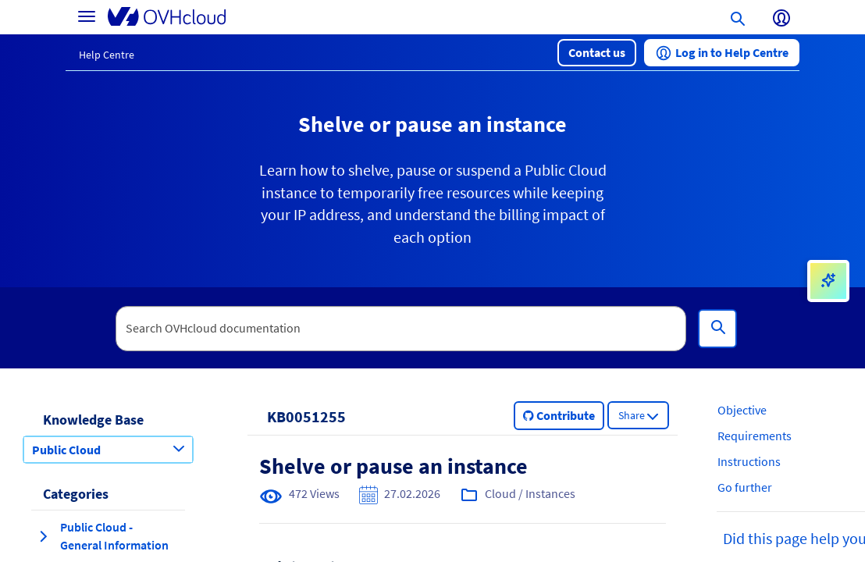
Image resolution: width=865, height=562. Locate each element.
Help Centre (106, 55)
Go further (744, 487)
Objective (742, 410)
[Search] (717, 328)
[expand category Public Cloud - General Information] (43, 536)
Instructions (749, 461)
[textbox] (401, 328)
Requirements (754, 435)
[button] (596, 52)
